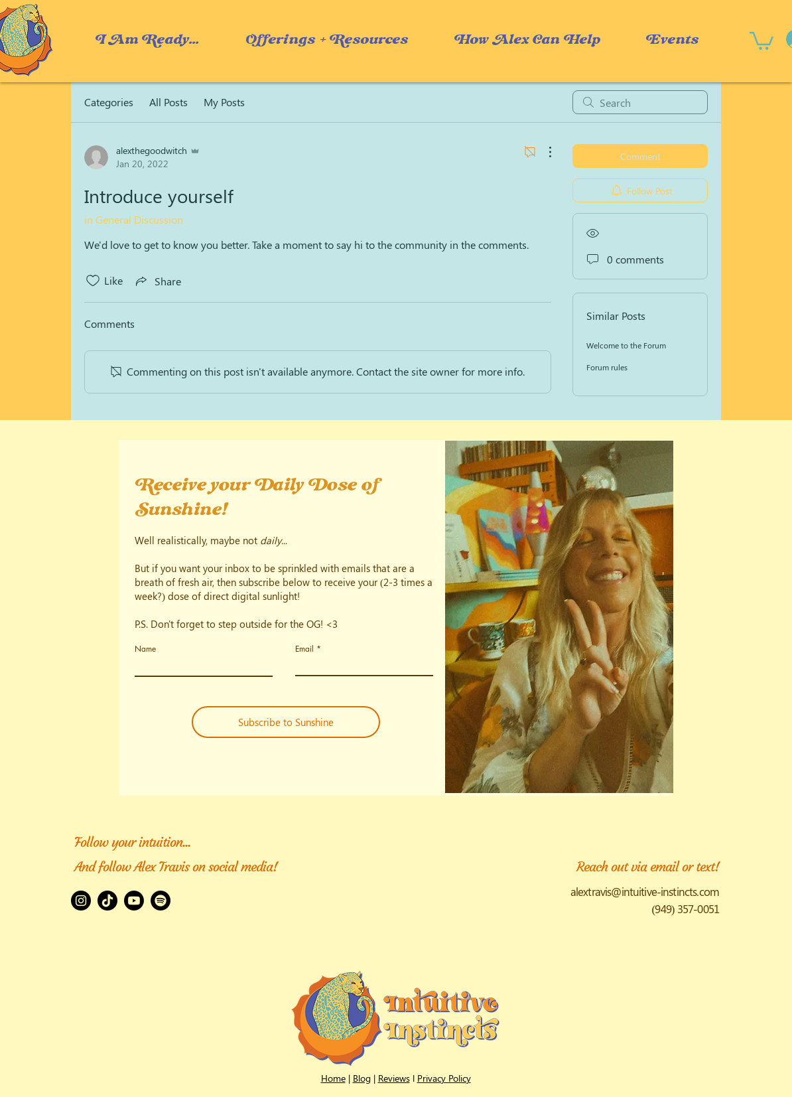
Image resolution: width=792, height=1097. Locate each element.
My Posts (224, 102)
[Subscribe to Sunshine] (286, 722)
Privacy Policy (444, 1078)
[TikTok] (107, 901)
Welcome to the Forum (626, 345)
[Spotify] (160, 901)
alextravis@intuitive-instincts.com (644, 891)
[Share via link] (157, 281)
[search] (640, 102)
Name (145, 649)
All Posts (168, 102)
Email (304, 649)
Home (333, 1078)
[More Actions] (543, 152)
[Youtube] (134, 901)
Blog (362, 1078)
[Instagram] (81, 901)
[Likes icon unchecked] (92, 281)
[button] (526, 40)
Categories (108, 102)
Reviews (394, 1078)
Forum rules (606, 367)
